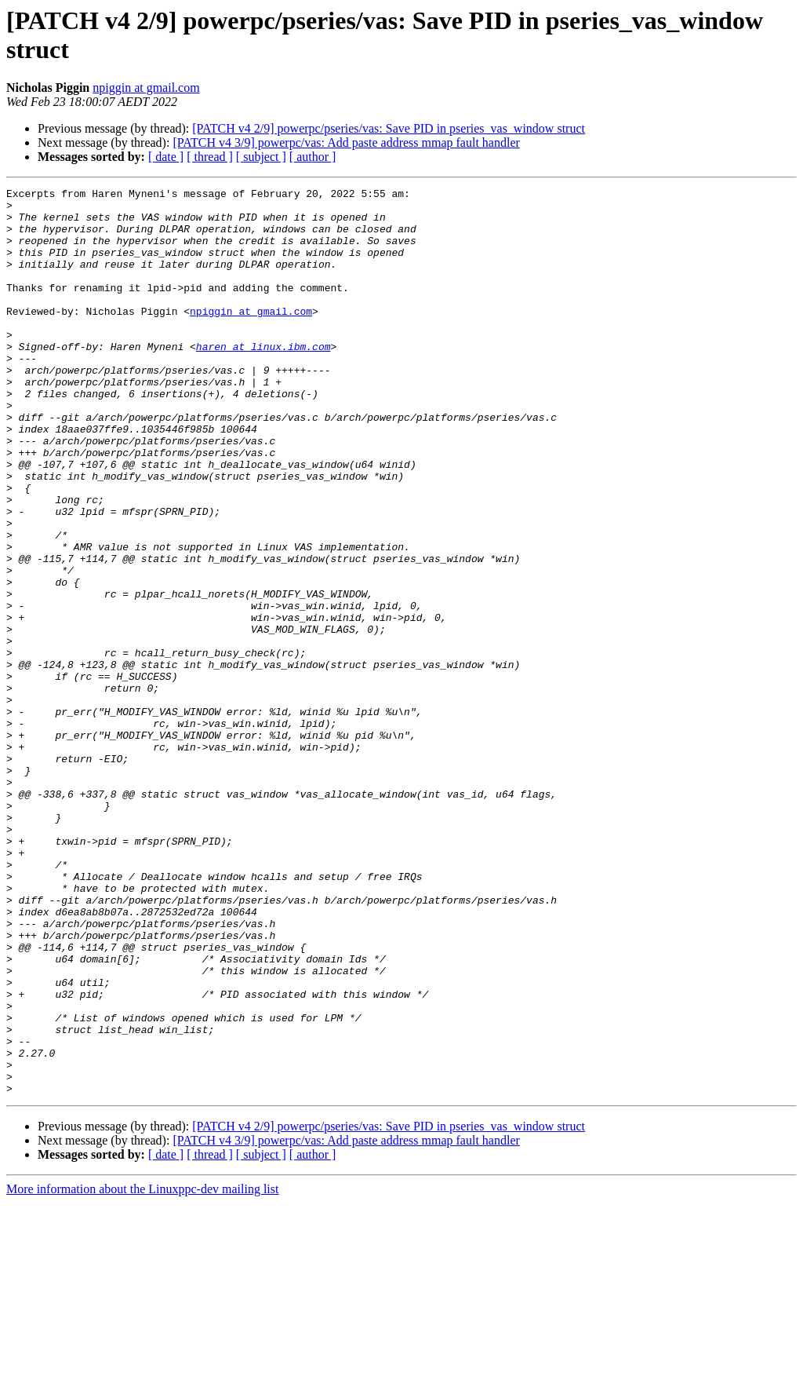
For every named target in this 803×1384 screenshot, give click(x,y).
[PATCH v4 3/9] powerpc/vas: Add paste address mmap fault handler (346, 142)
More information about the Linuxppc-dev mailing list (142, 1370)
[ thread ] (210, 156)
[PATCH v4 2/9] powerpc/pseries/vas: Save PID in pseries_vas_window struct (388, 128)
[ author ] (312, 156)
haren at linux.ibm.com (263, 379)
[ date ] (165, 156)
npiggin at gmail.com (146, 87)
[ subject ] (261, 156)
